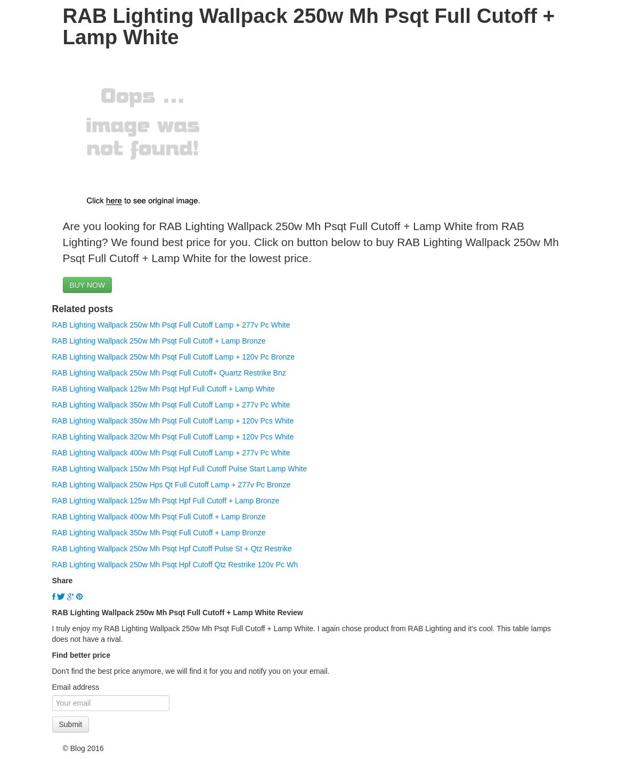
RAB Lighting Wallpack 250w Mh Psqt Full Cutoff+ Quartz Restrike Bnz (169, 373)
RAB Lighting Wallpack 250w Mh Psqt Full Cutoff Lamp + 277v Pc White (171, 325)
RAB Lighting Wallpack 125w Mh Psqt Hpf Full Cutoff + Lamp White (163, 389)
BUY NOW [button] (87, 285)
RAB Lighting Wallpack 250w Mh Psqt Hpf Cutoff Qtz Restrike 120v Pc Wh (175, 564)
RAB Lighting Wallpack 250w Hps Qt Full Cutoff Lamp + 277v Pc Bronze (171, 484)
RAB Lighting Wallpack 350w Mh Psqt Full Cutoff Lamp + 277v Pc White (171, 405)
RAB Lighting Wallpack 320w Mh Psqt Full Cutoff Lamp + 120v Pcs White (173, 436)
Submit (71, 724)
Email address (76, 687)
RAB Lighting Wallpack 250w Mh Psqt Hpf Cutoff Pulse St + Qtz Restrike (172, 548)
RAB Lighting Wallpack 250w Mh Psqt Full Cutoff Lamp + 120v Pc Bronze (173, 357)
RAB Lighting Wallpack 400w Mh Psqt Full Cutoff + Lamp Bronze (159, 516)
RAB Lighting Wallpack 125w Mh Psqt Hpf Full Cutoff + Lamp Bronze (166, 500)
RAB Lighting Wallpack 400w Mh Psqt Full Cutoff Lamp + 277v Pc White (171, 452)
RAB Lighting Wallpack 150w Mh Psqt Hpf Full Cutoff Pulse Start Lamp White (179, 468)
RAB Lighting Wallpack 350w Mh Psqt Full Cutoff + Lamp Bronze (159, 532)
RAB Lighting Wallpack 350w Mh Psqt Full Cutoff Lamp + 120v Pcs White (173, 421)
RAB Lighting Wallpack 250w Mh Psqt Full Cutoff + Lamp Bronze (159, 341)
